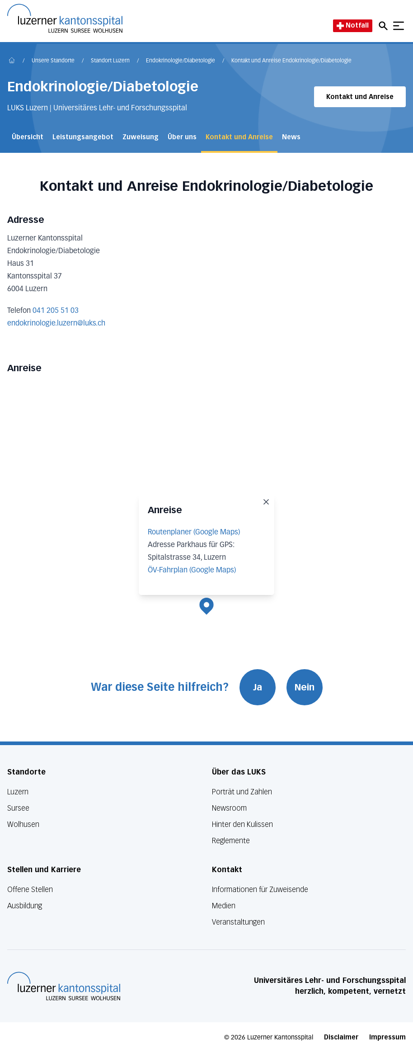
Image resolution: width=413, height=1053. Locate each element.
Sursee (18, 808)
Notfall (353, 25)
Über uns (182, 137)
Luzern (17, 792)
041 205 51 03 (56, 311)
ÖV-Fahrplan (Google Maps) (192, 570)
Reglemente (231, 840)
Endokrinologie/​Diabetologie (180, 61)
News (291, 137)
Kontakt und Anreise (360, 97)
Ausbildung (24, 906)
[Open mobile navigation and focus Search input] (384, 26)
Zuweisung (140, 137)
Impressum (387, 1037)
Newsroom (229, 808)
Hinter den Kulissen (242, 824)
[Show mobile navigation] (398, 26)
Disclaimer (341, 1037)
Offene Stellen (30, 889)
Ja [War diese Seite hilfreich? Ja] (257, 687)
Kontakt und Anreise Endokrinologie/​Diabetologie (291, 61)
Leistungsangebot (82, 137)
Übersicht (27, 137)
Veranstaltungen (238, 922)
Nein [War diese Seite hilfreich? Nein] (304, 687)
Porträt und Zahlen (242, 792)
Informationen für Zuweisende (260, 889)
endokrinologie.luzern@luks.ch (56, 323)
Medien (223, 906)
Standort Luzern (110, 61)
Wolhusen (23, 824)
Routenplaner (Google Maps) (194, 532)
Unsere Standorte (53, 61)
